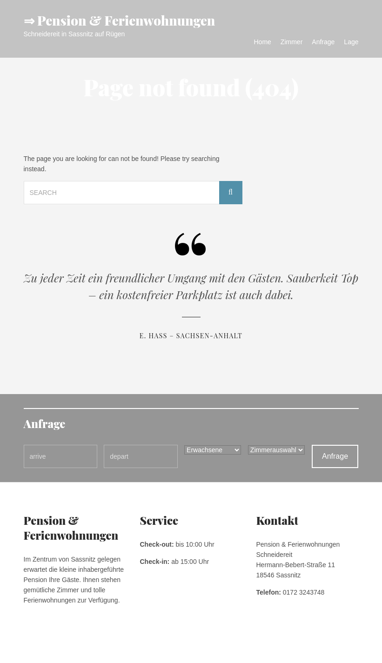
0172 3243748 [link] (304, 592)
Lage (351, 42)
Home (262, 42)
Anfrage (323, 42)
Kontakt (127, 649)
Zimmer (291, 42)
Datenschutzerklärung (84, 649)
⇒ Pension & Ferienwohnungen (119, 20)
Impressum (37, 649)
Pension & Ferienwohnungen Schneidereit (306, 649)
